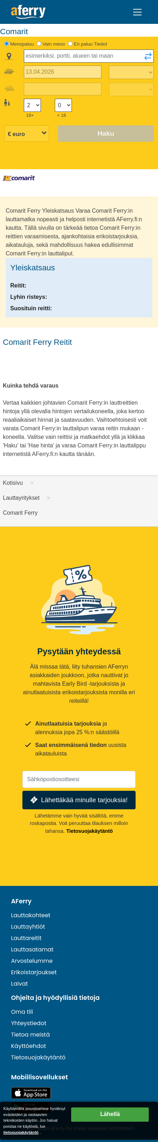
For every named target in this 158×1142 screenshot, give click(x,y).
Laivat (19, 984)
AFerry (21, 901)
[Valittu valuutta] (27, 134)
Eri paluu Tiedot (90, 44)
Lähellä (110, 1114)
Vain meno (53, 44)
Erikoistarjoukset (34, 972)
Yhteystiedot (28, 1023)
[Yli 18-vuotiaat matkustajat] (32, 105)
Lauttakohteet (31, 915)
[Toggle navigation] (137, 12)
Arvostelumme (32, 961)
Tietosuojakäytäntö (89, 831)
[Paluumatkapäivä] (62, 89)
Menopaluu (22, 44)
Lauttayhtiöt (28, 927)
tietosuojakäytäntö (21, 1132)
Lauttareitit (26, 938)
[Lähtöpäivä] (62, 72)
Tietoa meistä (30, 1035)
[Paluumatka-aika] (131, 89)
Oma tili (22, 1012)
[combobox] (89, 56)
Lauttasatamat (32, 949)
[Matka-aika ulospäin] (131, 72)
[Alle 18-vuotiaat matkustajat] (63, 105)
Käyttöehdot (28, 1046)
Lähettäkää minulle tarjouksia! (78, 800)
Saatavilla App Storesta (31, 1093)
